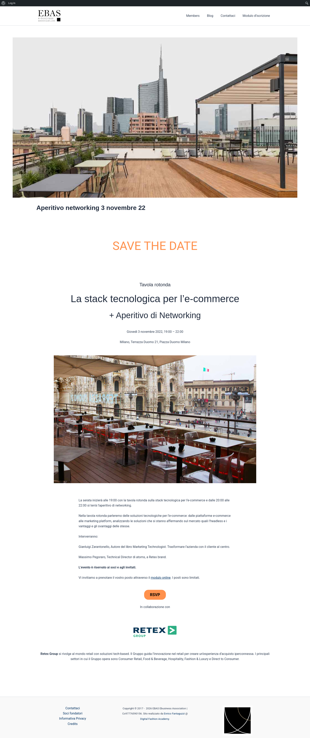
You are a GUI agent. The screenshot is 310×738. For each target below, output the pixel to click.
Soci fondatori (73, 713)
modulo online (161, 578)
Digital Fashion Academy (154, 718)
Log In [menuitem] (11, 3)
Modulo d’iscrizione (256, 16)
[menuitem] (3, 3)
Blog (213, 16)
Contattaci (229, 16)
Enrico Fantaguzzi (174, 713)
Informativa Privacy (72, 719)
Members (196, 16)
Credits (73, 724)
